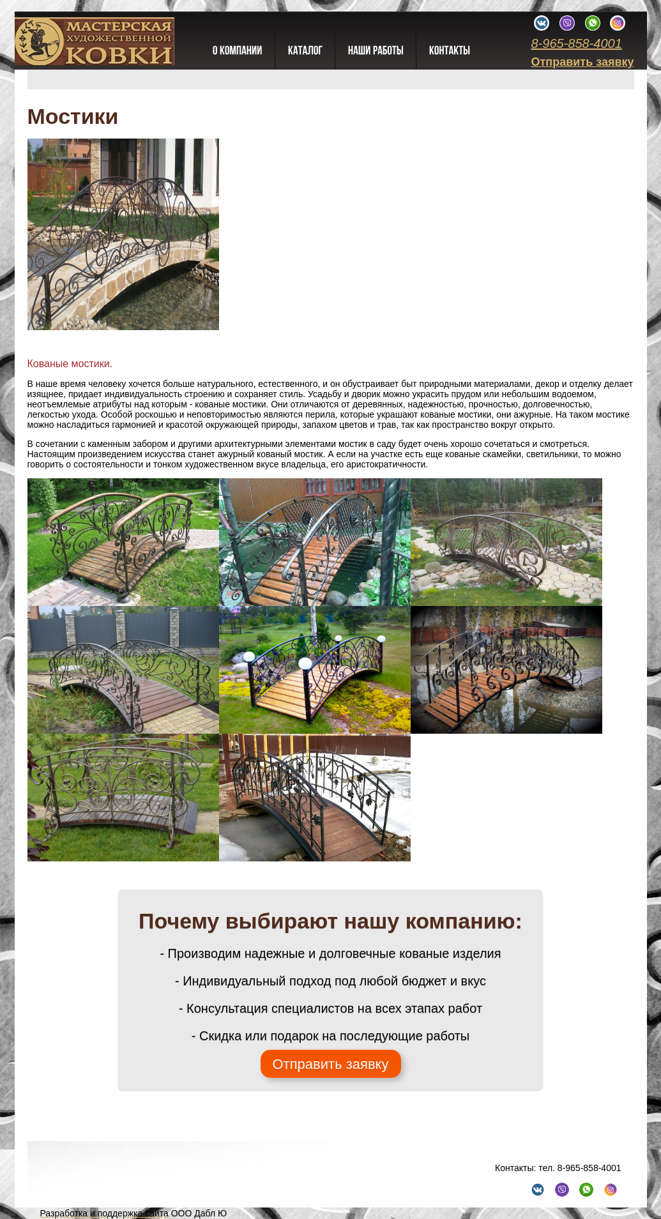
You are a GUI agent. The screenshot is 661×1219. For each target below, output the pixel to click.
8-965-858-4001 (576, 43)
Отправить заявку (582, 62)
